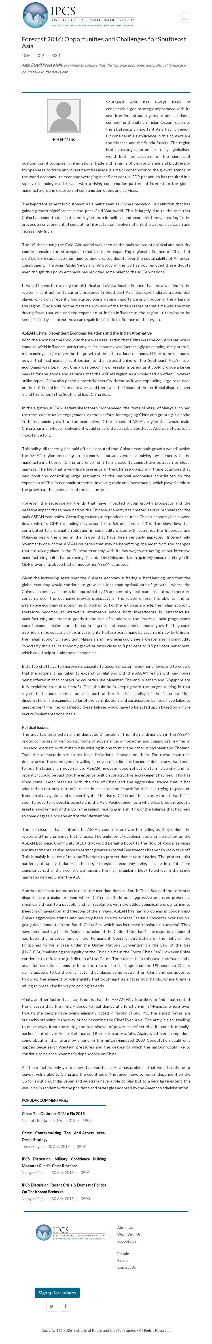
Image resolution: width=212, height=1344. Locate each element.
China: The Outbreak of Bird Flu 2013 (53, 1113)
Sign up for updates (57, 1292)
